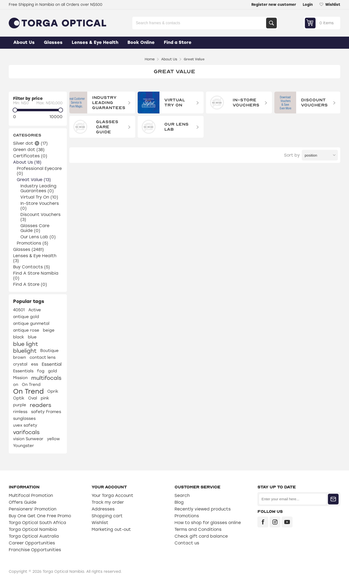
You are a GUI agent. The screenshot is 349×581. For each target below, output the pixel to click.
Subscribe (333, 499)
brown (19, 357)
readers (40, 405)
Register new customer (273, 4)
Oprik (52, 391)
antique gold (26, 316)
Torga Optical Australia (34, 536)
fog (40, 371)
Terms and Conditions (198, 529)
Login (308, 4)
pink (45, 398)
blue (32, 337)
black (18, 337)
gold (52, 371)
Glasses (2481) (28, 249)
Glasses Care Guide (107, 126)
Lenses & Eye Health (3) (34, 258)
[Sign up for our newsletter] (292, 499)
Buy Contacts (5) (31, 266)
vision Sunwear (28, 439)
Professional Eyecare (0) (39, 171)
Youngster (23, 445)
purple (19, 405)
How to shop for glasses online (207, 522)
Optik (18, 398)
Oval (32, 398)
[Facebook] (262, 522)
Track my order (108, 502)
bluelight (25, 351)
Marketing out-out (111, 529)
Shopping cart (107, 515)
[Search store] (199, 23)
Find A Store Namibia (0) (35, 275)
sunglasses (24, 418)
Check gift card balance (201, 536)
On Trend (31, 384)
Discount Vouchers (314, 102)
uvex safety (25, 425)
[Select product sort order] (320, 155)
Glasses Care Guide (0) (34, 228)
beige (49, 330)
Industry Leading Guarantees (108, 102)
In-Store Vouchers (246, 102)
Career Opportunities (32, 543)
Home (150, 59)
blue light (25, 344)
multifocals (46, 378)
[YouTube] (287, 522)
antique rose (26, 330)
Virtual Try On (174, 102)
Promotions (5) (32, 243)
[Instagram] (275, 522)
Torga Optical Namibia (33, 529)
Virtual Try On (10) (39, 197)
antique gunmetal (31, 323)
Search (271, 23)
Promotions (186, 515)
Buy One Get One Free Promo (40, 515)
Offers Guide (22, 502)
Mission (20, 377)
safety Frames (46, 411)
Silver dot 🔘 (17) (30, 143)
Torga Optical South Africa (37, 522)
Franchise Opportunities (35, 549)
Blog (179, 502)
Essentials (23, 371)
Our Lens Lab (176, 127)
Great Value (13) (34, 179)
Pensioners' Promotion (32, 509)
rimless (20, 411)
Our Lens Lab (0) (38, 236)
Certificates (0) (30, 155)
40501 (19, 310)
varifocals (26, 432)
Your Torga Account (112, 495)
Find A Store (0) (30, 284)
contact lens (43, 357)
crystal (20, 364)
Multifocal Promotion (31, 495)
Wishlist (100, 522)
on (15, 384)
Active (34, 310)
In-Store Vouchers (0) (39, 206)
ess (34, 364)
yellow (53, 439)
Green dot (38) (29, 149)
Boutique (49, 350)
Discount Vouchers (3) (40, 217)
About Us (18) (27, 162)
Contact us (186, 543)
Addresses (103, 509)
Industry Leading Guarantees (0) (38, 188)
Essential (52, 364)
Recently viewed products (202, 509)
